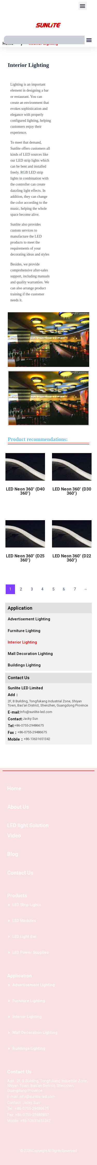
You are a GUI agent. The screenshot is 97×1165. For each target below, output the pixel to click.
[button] (82, 6)
